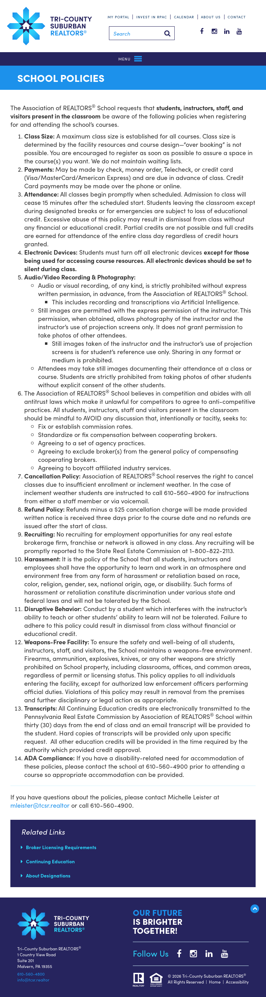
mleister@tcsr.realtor (40, 805)
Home (215, 982)
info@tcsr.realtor (33, 979)
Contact (237, 17)
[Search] (142, 33)
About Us (211, 17)
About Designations (48, 875)
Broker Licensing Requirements (61, 847)
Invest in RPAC (151, 17)
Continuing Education (50, 861)
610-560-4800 (31, 974)
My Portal (118, 17)
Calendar (184, 17)
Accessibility (237, 982)
